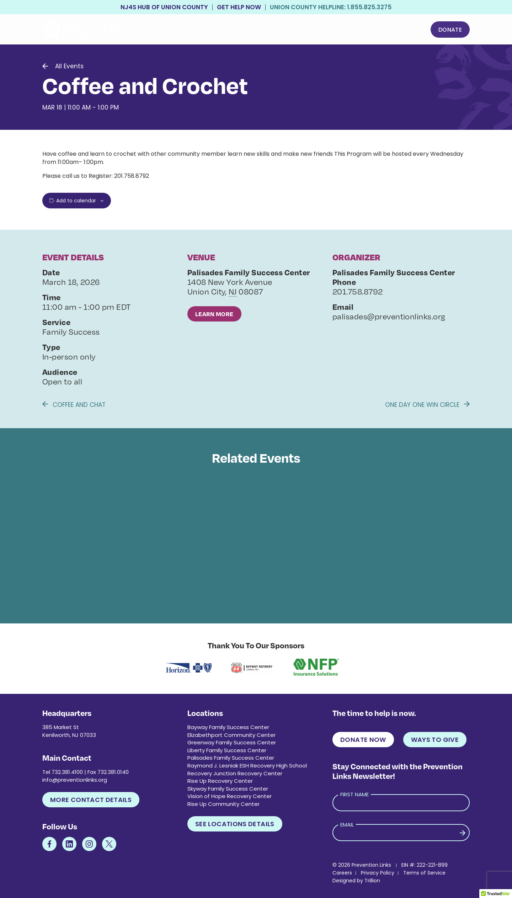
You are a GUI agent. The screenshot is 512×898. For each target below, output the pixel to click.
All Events (69, 66)
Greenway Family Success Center (231, 742)
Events (344, 29)
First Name (354, 794)
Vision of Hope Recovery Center (229, 796)
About (377, 29)
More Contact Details (91, 799)
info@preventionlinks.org (74, 779)
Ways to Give (435, 739)
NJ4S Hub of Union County (164, 7)
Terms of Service (424, 872)
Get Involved (303, 29)
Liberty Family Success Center (226, 750)
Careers (342, 872)
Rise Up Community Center (223, 804)
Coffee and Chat (74, 404)
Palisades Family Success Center (230, 757)
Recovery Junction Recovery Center (234, 773)
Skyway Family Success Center (227, 788)
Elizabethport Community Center (231, 735)
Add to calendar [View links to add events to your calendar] (76, 200)
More (410, 29)
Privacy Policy (377, 872)
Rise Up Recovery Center (220, 781)
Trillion (372, 880)
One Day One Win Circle (427, 404)
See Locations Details (234, 823)
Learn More (214, 314)
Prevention (173, 29)
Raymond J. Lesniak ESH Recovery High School (247, 765)
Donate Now (363, 739)
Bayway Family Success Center (228, 727)
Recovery (254, 29)
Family (215, 29)
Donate (450, 30)
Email (347, 824)
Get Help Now (239, 7)
